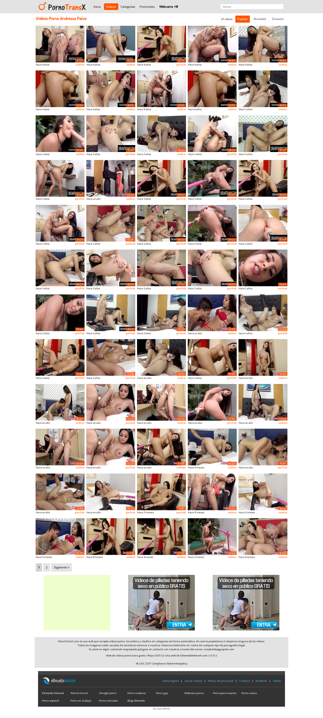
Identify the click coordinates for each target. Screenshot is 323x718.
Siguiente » (61, 567)
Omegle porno (107, 693)
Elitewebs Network (53, 693)
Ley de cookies (193, 680)
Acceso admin (161, 708)
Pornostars (147, 7)
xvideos (80, 64)
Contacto (244, 680)
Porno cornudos (108, 700)
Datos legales (171, 680)
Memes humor (79, 693)
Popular (243, 19)
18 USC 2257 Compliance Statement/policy (161, 663)
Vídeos (111, 7)
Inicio (97, 7)
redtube (181, 467)
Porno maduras (136, 693)
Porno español (50, 700)
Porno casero (249, 693)
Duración (278, 19)
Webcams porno (194, 693)
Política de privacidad (220, 680)
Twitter (277, 680)
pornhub (181, 64)
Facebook (261, 680)
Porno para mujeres (224, 693)
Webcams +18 (168, 7)
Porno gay (162, 693)
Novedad (260, 19)
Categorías (128, 7)
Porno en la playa (81, 700)
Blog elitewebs (136, 700)
